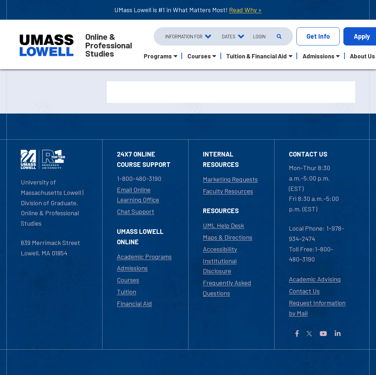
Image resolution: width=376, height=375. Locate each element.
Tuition (126, 291)
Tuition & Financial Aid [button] (256, 56)
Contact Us (304, 291)
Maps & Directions (227, 237)
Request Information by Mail (317, 308)
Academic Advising (315, 279)
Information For (184, 36)
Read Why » (245, 10)
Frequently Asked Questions (227, 288)
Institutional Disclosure (220, 266)
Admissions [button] (318, 56)
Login (259, 36)
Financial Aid (134, 303)
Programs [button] (158, 56)
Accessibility (220, 249)
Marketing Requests (230, 179)
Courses (128, 280)
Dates (228, 36)
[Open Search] (278, 36)
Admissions (132, 268)
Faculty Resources (228, 191)
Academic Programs (144, 256)
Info (318, 36)
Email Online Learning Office (138, 195)
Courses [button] (199, 56)
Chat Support (135, 211)
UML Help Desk (223, 225)
